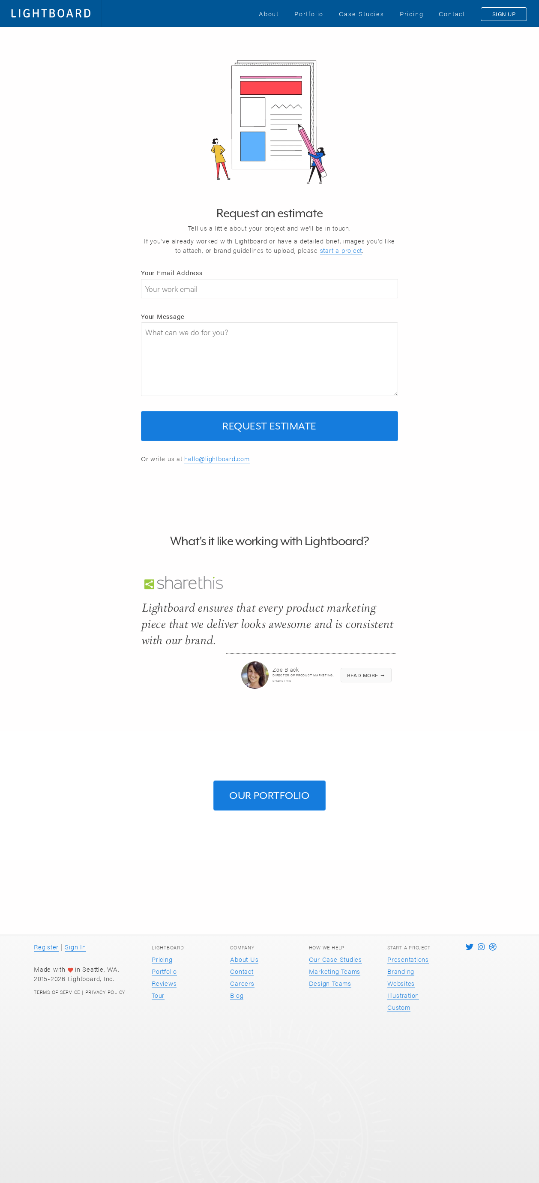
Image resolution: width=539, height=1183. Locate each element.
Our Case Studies (335, 959)
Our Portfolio (269, 795)
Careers (242, 983)
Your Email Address (172, 272)
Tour (158, 995)
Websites (401, 983)
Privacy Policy (105, 992)
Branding (400, 971)
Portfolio (164, 971)
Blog (236, 995)
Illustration (403, 995)
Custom (398, 1007)
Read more (366, 675)
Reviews (164, 983)
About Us (244, 959)
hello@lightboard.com (216, 458)
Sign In (75, 946)
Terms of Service (57, 992)
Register (46, 946)
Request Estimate (269, 426)
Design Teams (330, 983)
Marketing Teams (334, 971)
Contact (241, 971)
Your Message (163, 316)
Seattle (92, 968)
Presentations (408, 959)
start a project (341, 250)
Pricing (162, 959)
